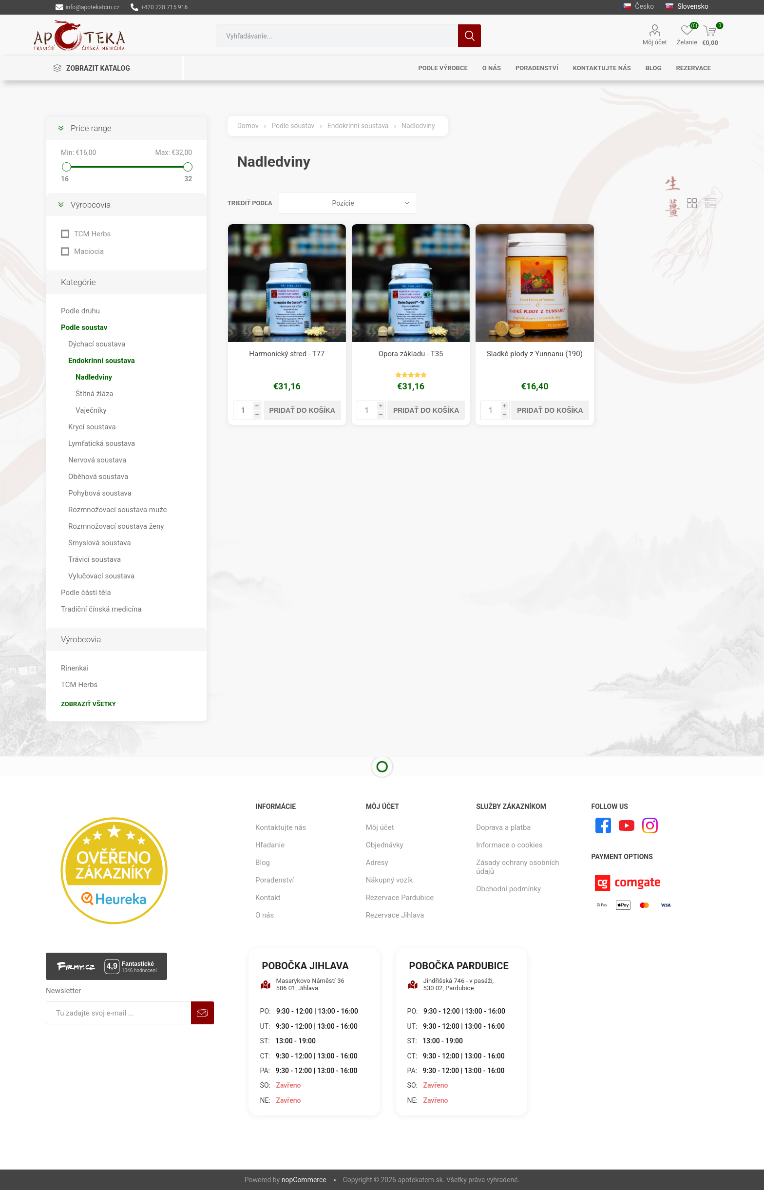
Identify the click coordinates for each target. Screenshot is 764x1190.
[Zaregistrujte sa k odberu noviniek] (118, 1012)
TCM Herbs (92, 234)
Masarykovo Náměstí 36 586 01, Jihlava (302, 984)
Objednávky (384, 845)
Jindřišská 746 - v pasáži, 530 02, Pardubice (450, 984)
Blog (262, 862)
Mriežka (692, 203)
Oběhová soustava (98, 476)
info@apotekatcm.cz (87, 7)
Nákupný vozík (389, 880)
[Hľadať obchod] (337, 35)
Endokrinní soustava (101, 360)
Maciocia (89, 251)
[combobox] (337, 35)
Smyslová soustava (99, 542)
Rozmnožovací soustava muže (117, 509)
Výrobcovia (91, 205)
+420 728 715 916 (159, 7)
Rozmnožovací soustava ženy (116, 526)
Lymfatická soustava (101, 443)
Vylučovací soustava (101, 576)
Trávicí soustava (94, 559)
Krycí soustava (92, 426)
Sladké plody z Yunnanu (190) (535, 353)
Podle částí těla (86, 592)
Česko (638, 6)
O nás (264, 915)
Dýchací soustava (96, 344)
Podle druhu (80, 311)
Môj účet (655, 42)
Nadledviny (94, 377)
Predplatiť (202, 1012)
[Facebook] (603, 825)
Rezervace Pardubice (400, 897)
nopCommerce (304, 1180)
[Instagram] (650, 825)
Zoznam (711, 203)
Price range (91, 128)
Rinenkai (75, 668)
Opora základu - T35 (411, 353)
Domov (248, 126)
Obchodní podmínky (508, 888)
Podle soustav (84, 327)
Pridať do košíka (302, 410)
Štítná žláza (94, 393)
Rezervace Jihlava (395, 915)
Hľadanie (469, 35)
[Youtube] (626, 825)
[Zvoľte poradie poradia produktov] (348, 203)
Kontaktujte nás (280, 827)
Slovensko (687, 6)
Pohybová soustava (100, 493)
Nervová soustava (97, 460)
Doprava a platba (503, 827)
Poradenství (274, 880)
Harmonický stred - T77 (287, 353)
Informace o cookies (509, 845)
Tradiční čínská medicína (101, 609)
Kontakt (268, 897)
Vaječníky (91, 410)
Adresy (377, 862)
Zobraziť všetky (88, 704)
